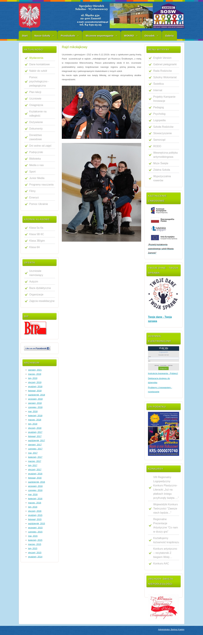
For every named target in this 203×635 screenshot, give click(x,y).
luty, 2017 (32, 465)
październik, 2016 (36, 482)
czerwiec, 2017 (35, 449)
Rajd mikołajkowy (74, 47)
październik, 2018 (36, 395)
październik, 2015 (36, 523)
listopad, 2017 (35, 436)
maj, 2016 (33, 494)
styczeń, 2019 (34, 382)
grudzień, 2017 (35, 432)
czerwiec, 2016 (35, 490)
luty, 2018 (32, 424)
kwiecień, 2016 (35, 498)
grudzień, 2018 (35, 386)
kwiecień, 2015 (35, 540)
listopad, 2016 (35, 478)
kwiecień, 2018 (35, 415)
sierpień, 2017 (35, 444)
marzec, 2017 (34, 461)
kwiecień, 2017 (35, 457)
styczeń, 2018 (34, 428)
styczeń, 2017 (34, 469)
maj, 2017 (33, 453)
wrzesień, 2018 (35, 399)
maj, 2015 (33, 536)
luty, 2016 (32, 507)
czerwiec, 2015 (35, 532)
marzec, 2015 (34, 544)
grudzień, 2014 (35, 556)
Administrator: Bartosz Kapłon (171, 629)
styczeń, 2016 (34, 511)
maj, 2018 (33, 411)
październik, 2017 (36, 440)
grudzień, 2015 (35, 515)
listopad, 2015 (35, 519)
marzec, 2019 (34, 374)
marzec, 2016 (34, 502)
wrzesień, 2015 (35, 527)
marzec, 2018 (34, 419)
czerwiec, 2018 (35, 407)
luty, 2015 (32, 548)
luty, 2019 (32, 378)
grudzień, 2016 (35, 473)
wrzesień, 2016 (35, 486)
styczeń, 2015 (34, 552)
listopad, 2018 (35, 390)
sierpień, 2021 (35, 370)
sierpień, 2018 (35, 403)
